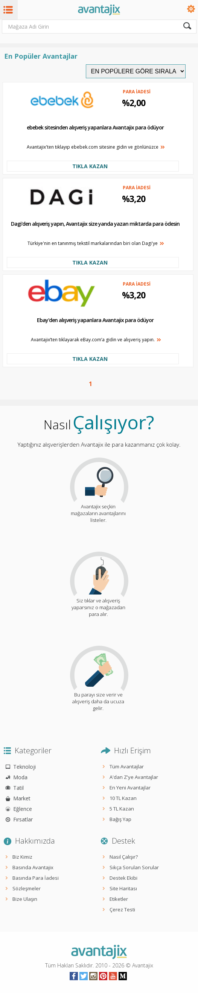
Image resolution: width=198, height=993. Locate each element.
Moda (20, 777)
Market (21, 798)
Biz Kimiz (22, 856)
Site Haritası (123, 888)
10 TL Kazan (123, 798)
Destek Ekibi (123, 877)
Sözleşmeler (26, 888)
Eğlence (22, 808)
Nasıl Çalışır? (124, 856)
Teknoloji (24, 766)
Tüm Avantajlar (127, 766)
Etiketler (119, 899)
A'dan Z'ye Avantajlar (134, 777)
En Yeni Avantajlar (130, 787)
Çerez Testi (122, 909)
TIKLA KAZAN (90, 166)
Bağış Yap (120, 819)
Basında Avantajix (32, 867)
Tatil (18, 787)
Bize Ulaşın (24, 899)
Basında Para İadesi (35, 877)
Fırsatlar (23, 819)
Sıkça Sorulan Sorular (134, 867)
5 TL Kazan (122, 808)
